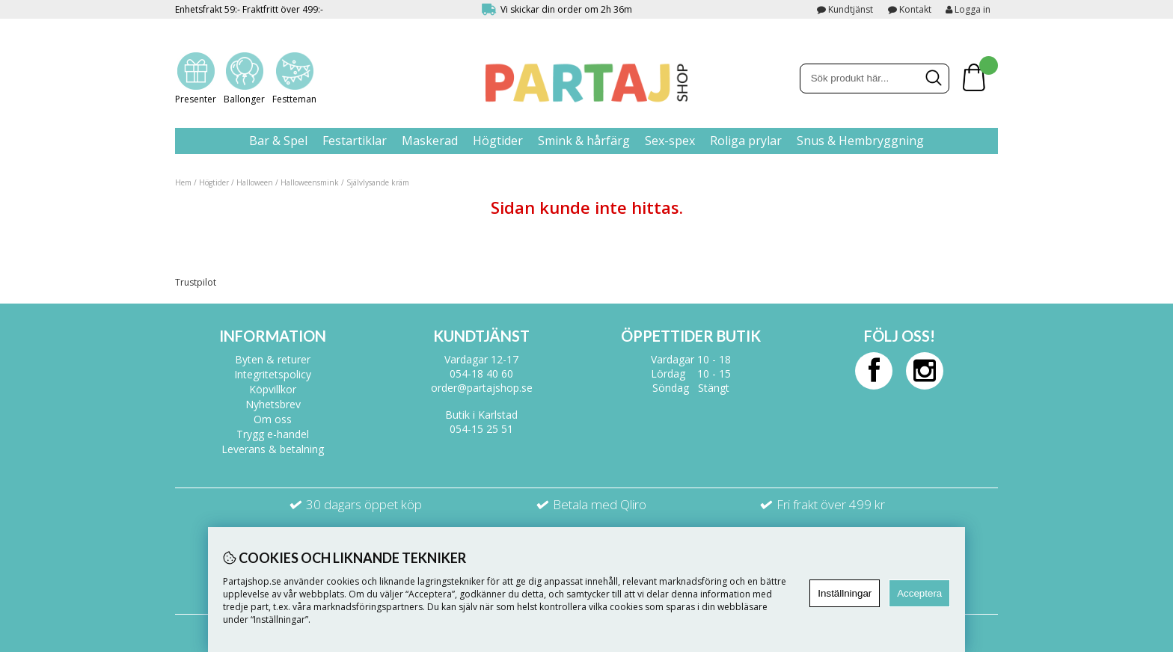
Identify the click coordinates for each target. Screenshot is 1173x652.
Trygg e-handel (272, 434)
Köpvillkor (272, 389)
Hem (183, 182)
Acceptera (919, 593)
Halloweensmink (310, 182)
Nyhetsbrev (273, 404)
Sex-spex (670, 140)
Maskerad (430, 140)
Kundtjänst (850, 9)
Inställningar (845, 593)
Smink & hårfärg (584, 140)
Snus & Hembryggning (860, 140)
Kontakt (915, 9)
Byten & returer (272, 359)
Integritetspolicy (272, 374)
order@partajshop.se (482, 388)
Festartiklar (354, 140)
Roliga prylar (746, 140)
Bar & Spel (278, 140)
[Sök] (874, 78)
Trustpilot (195, 282)
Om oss (273, 419)
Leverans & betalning (272, 449)
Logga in (968, 9)
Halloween (254, 182)
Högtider (498, 140)
